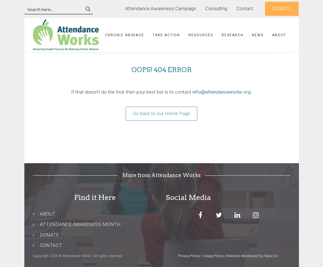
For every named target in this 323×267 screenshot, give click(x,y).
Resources (201, 35)
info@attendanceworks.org (221, 92)
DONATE (49, 235)
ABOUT (47, 214)
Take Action (166, 35)
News (258, 35)
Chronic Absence (124, 35)
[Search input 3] (54, 9)
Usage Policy (213, 256)
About (279, 35)
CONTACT (51, 245)
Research (232, 35)
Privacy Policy (189, 256)
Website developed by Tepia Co (252, 256)
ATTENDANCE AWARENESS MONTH (80, 224)
